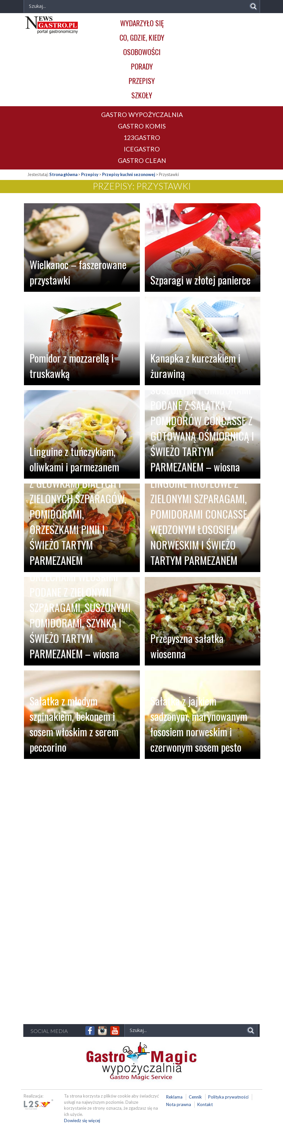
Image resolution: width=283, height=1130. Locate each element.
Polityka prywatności (228, 1097)
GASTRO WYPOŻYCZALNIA (142, 114)
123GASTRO (141, 137)
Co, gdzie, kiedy (142, 37)
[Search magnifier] (253, 6)
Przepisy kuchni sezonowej (128, 174)
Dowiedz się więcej (82, 1120)
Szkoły (141, 94)
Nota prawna (178, 1104)
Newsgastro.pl (51, 25)
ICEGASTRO (142, 149)
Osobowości (142, 51)
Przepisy (142, 80)
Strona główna (63, 174)
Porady (142, 66)
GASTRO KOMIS (142, 126)
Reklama (174, 1097)
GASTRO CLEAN (142, 160)
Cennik (195, 1097)
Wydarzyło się (142, 22)
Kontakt (205, 1104)
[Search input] (186, 1029)
